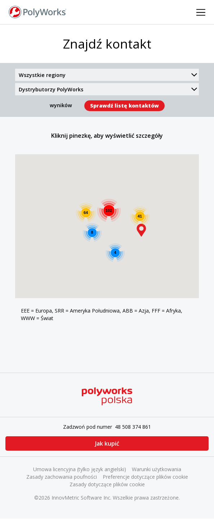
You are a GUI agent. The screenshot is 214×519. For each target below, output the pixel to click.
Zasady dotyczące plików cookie (107, 484)
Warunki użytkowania (156, 469)
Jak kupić (107, 443)
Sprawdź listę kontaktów (124, 105)
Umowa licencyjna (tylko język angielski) (79, 469)
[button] (141, 230)
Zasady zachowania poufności (61, 476)
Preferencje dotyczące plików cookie (145, 476)
